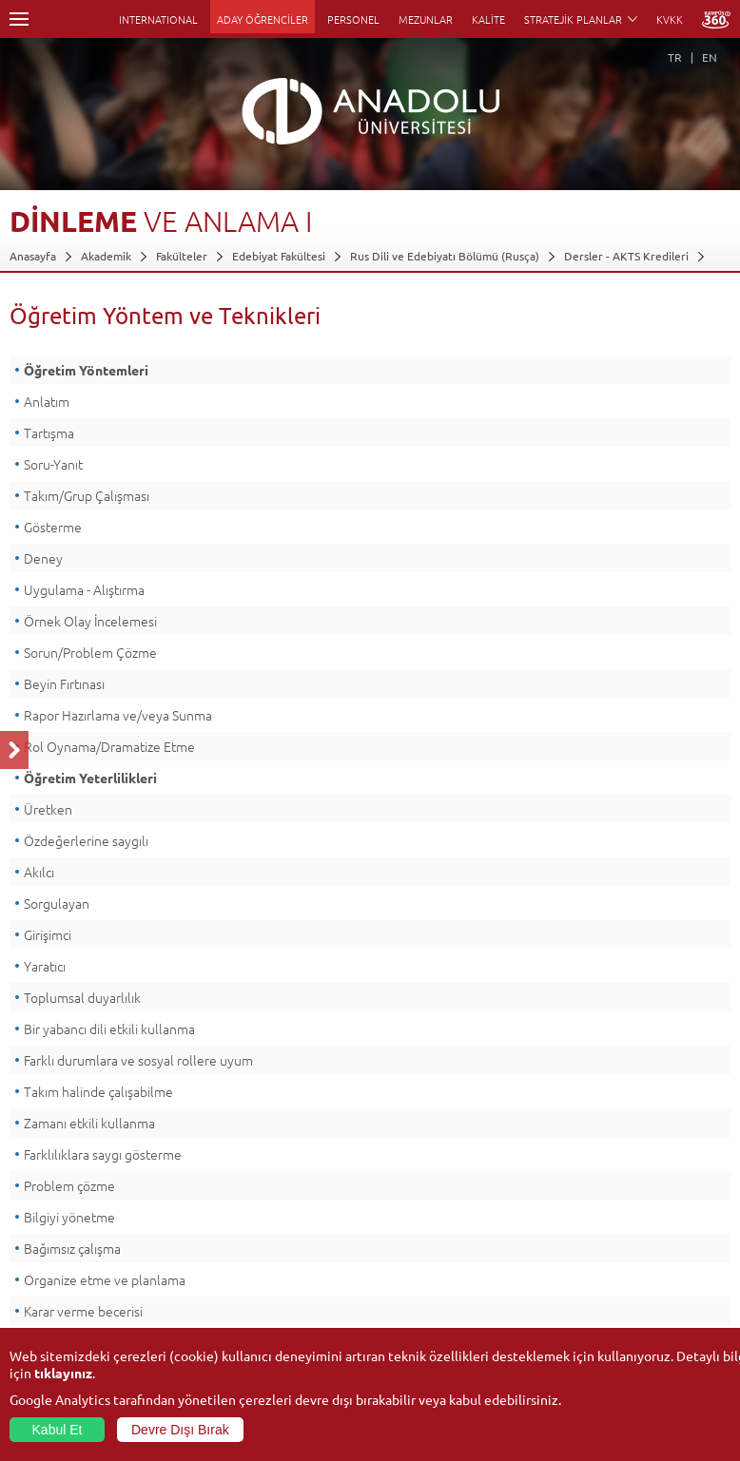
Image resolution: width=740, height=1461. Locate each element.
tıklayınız (63, 1372)
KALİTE (488, 19)
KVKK (669, 19)
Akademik (106, 255)
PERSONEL (353, 19)
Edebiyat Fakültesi (278, 255)
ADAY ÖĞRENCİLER (262, 19)
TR (675, 57)
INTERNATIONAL (158, 19)
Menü (19, 19)
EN (709, 57)
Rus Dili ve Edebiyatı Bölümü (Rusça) (444, 255)
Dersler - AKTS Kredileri (626, 255)
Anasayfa (33, 255)
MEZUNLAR (426, 19)
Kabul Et (57, 1429)
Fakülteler (181, 255)
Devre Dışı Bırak (180, 1429)
